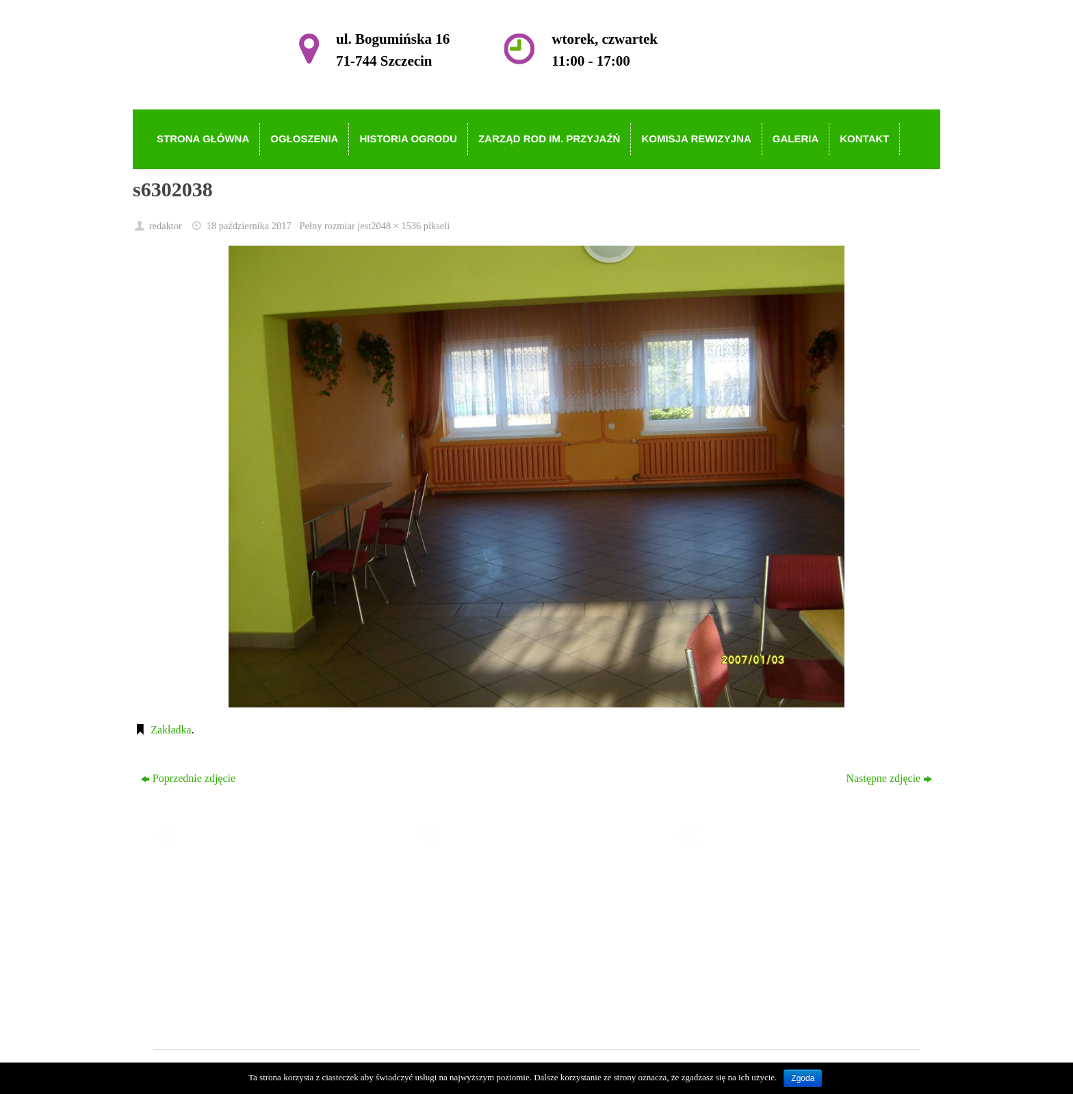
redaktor (165, 225)
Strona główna (479, 877)
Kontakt (465, 994)
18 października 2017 (249, 225)
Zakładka (171, 729)
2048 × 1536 (396, 225)
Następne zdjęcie (889, 778)
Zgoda (802, 1078)
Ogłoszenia (472, 896)
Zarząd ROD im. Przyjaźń (505, 935)
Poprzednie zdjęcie (188, 778)
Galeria (464, 974)
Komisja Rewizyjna (491, 955)
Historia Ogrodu (483, 916)
